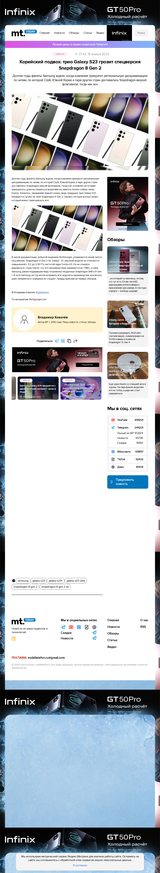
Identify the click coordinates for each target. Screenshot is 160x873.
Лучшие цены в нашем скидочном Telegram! (80, 44)
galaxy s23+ (55, 580)
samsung (23, 580)
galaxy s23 (38, 580)
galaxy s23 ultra (76, 580)
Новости (59, 54)
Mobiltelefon (42, 292)
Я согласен (80, 865)
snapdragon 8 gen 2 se (55, 586)
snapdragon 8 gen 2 (25, 586)
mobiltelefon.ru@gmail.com (46, 658)
